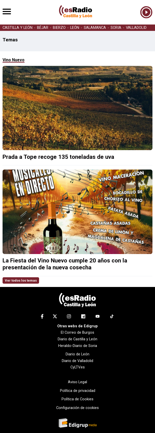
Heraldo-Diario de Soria (77, 345)
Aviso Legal (77, 382)
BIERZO (59, 28)
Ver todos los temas (21, 280)
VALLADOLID (136, 28)
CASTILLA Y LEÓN (17, 28)
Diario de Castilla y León (77, 339)
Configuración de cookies (77, 407)
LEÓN (74, 28)
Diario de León (77, 354)
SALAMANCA (95, 28)
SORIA (116, 28)
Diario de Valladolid (77, 360)
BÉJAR (42, 28)
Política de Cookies (77, 399)
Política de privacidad (77, 390)
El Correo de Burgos (77, 332)
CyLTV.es (77, 367)
